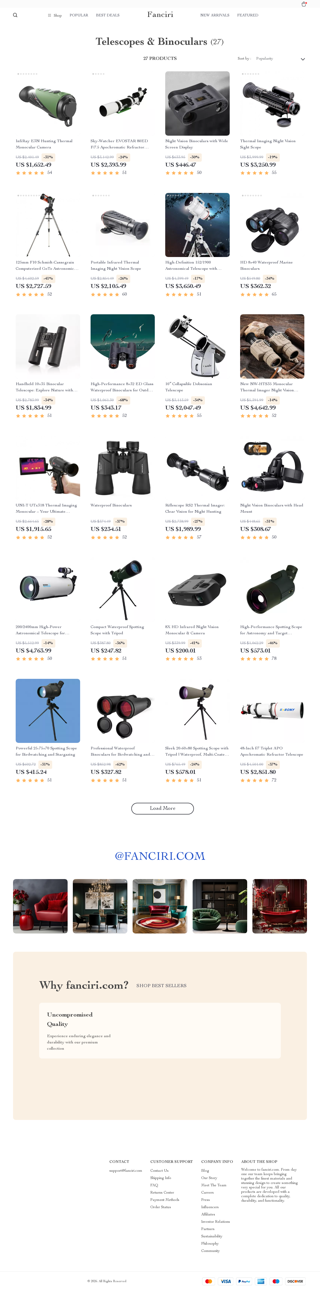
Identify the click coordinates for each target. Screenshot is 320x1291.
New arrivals (214, 15)
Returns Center (162, 1193)
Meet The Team (214, 1185)
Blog (205, 1171)
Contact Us (159, 1171)
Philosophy (210, 1244)
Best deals (108, 15)
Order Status (160, 1207)
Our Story (209, 1178)
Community (210, 1251)
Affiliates (208, 1215)
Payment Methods (164, 1200)
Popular (79, 15)
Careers (207, 1193)
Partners (208, 1229)
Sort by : (244, 59)
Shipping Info (160, 1178)
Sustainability (211, 1236)
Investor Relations (215, 1222)
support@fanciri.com (125, 1171)
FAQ (154, 1185)
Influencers (210, 1207)
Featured (247, 15)
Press (205, 1200)
